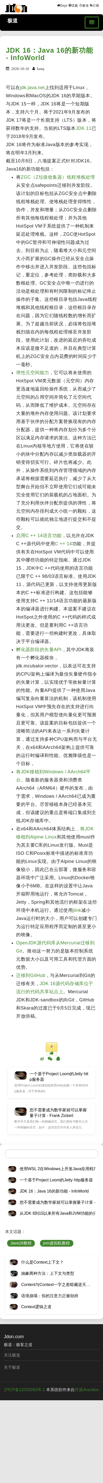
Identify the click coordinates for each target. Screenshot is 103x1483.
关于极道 (12, 1367)
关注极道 (12, 1355)
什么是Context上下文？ (42, 1262)
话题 (73, 5)
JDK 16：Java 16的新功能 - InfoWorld (49, 54)
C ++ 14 (63, 543)
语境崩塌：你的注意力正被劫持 (49, 1296)
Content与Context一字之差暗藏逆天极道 (57, 1284)
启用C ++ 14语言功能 (39, 535)
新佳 (84, 5)
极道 (12, 20)
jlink (77, 910)
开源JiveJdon (87, 1390)
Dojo (62, 5)
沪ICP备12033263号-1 (24, 1390)
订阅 (94, 5)
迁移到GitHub (30, 975)
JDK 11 (84, 128)
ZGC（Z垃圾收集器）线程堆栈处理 (58, 177)
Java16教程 (21, 1243)
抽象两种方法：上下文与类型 (47, 1273)
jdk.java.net (32, 87)
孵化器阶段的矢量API (39, 649)
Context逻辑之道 (36, 1307)
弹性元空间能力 (32, 372)
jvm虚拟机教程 (56, 1243)
